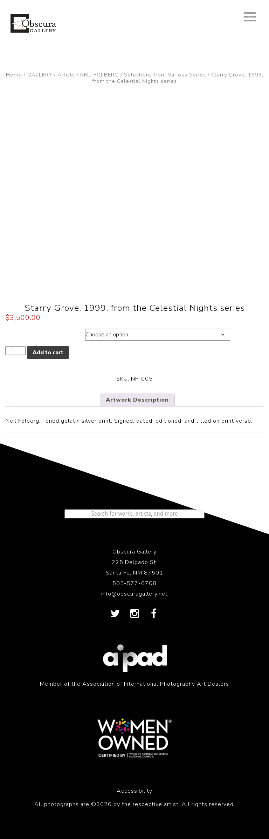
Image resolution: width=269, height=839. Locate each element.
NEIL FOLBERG (99, 74)
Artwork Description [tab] (137, 400)
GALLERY (39, 74)
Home (14, 74)
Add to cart (48, 352)
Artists (66, 74)
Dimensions (37, 333)
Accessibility (134, 791)
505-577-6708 (134, 583)
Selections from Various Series (165, 74)
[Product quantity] (15, 350)
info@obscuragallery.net (134, 594)
